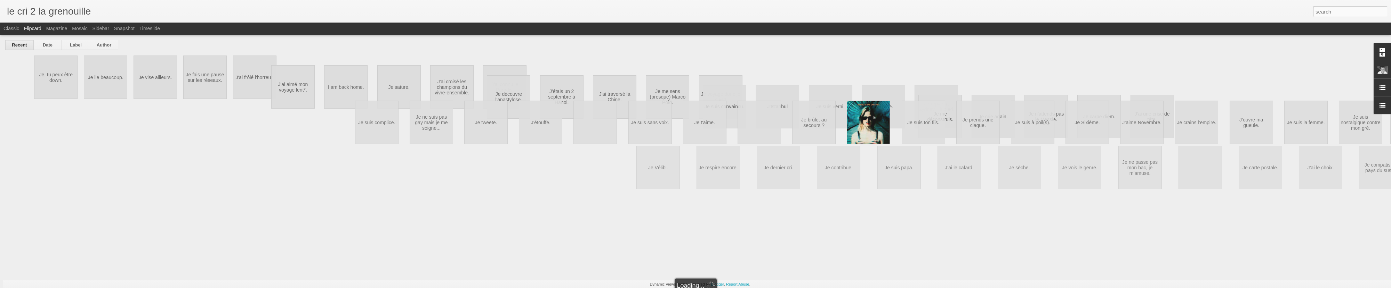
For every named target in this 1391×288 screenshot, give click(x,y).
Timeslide (149, 28)
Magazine (56, 28)
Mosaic (79, 28)
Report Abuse (737, 284)
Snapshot (124, 28)
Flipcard (32, 28)
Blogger (717, 284)
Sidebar (101, 28)
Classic (11, 28)
